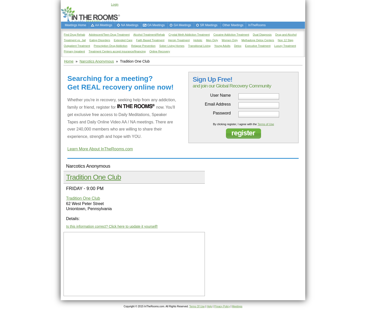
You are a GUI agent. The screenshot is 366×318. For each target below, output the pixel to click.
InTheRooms (257, 25)
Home (68, 61)
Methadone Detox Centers (257, 40)
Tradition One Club (93, 177)
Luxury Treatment (285, 45)
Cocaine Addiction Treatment (231, 34)
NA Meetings (129, 25)
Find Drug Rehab (74, 34)
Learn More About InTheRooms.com (100, 149)
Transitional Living (199, 45)
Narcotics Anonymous (97, 61)
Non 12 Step (285, 40)
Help (209, 306)
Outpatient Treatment (77, 45)
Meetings (237, 306)
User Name (220, 95)
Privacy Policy (222, 306)
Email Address (218, 104)
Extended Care (123, 40)
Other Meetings (233, 25)
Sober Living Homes (171, 45)
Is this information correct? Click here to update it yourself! (112, 226)
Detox (237, 45)
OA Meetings (156, 25)
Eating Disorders (99, 40)
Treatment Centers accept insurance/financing (117, 51)
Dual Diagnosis (262, 34)
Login (114, 4)
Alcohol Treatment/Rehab (149, 34)
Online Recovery (159, 51)
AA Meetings (103, 25)
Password (222, 113)
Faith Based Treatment (150, 40)
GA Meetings (182, 25)
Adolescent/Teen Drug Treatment (109, 34)
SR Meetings (209, 25)
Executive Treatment (257, 45)
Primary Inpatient (74, 51)
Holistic (197, 40)
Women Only (230, 40)
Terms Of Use (197, 306)
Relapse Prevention (143, 45)
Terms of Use (265, 124)
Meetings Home (75, 25)
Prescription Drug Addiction (111, 45)
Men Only (212, 40)
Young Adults (222, 45)
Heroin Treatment (179, 40)
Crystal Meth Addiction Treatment (189, 34)
